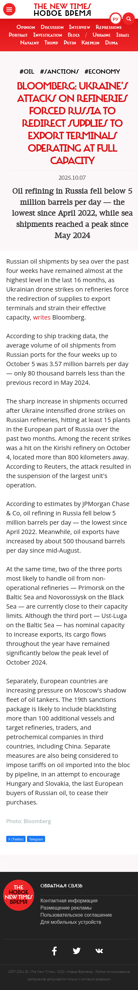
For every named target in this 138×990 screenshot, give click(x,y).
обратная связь (61, 886)
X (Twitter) (16, 839)
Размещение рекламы (66, 907)
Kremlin (90, 42)
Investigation (47, 34)
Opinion (25, 27)
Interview (79, 27)
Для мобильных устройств (70, 922)
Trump (51, 42)
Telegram (36, 839)
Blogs (74, 34)
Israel (122, 34)
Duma (111, 42)
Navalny (29, 42)
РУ (115, 19)
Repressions (109, 27)
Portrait (18, 34)
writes (42, 317)
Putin (70, 42)
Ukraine (102, 34)
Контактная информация (69, 900)
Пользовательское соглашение (76, 915)
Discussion (52, 27)
